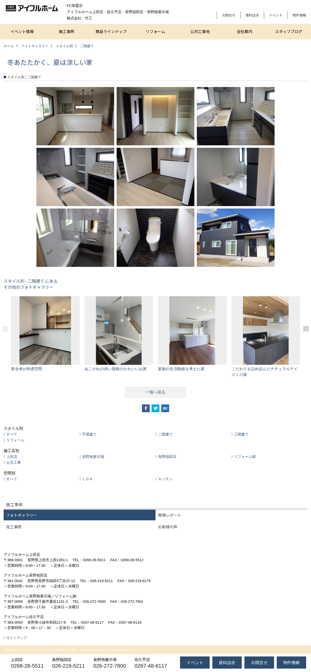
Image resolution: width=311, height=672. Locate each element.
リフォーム (155, 31)
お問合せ (228, 15)
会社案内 (244, 31)
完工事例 (14, 527)
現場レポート (169, 515)
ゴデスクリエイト (142, 650)
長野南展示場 (93, 456)
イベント (276, 15)
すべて (11, 434)
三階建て (241, 434)
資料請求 (252, 15)
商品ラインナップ (111, 31)
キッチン (165, 479)
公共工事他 (200, 31)
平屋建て (89, 434)
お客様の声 (167, 527)
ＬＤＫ (87, 479)
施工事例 (66, 31)
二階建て (165, 434)
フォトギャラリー (21, 515)
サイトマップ (16, 638)
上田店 (11, 456)
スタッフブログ (288, 31)
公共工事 (13, 462)
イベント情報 (22, 31)
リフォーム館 (245, 456)
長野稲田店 (167, 456)
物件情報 (299, 15)
